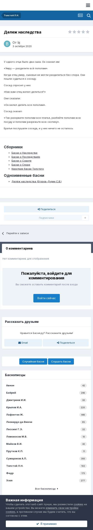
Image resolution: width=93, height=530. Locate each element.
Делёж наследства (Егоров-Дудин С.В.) (37, 181)
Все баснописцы (46, 488)
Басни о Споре (21, 164)
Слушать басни (61, 361)
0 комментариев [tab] (19, 248)
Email (23, 342)
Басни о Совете (21, 160)
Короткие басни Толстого (28, 168)
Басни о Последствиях (26, 156)
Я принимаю (46, 523)
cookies (78, 504)
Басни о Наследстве (24, 152)
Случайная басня (33, 361)
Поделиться (46, 209)
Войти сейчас (46, 298)
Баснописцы (15, 375)
